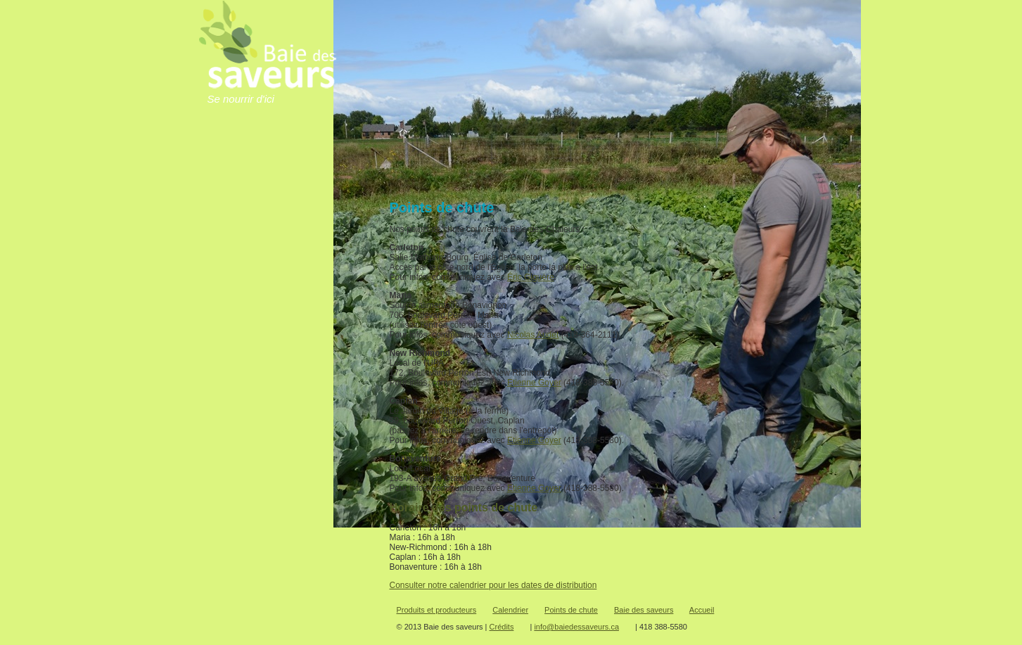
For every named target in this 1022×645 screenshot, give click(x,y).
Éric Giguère (530, 277)
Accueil (269, 173)
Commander (232, 378)
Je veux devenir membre (239, 331)
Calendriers (269, 242)
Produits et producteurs (269, 219)
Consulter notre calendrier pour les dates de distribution (493, 585)
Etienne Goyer (534, 383)
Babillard (821, 17)
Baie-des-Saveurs (269, 196)
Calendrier (510, 610)
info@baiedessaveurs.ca (576, 626)
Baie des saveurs (643, 610)
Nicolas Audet (532, 335)
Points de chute (269, 265)
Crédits (502, 626)
